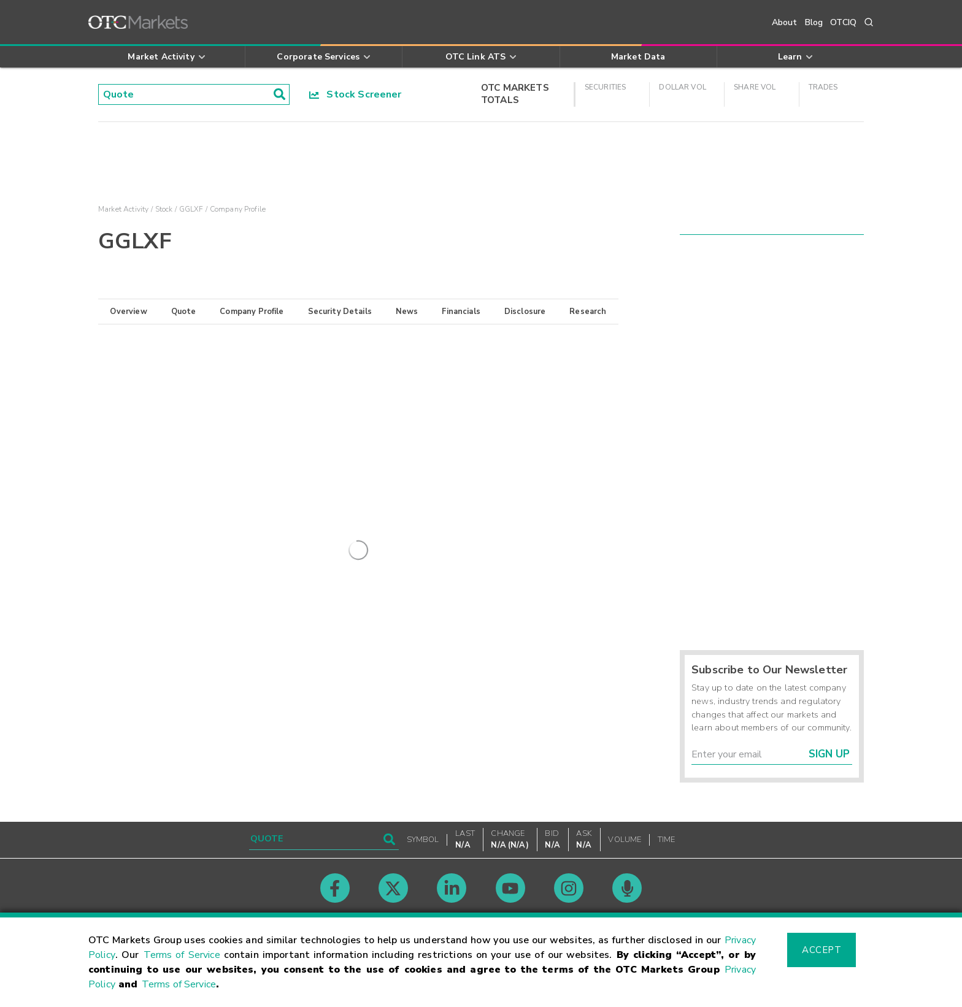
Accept (821, 950)
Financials (461, 311)
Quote (183, 311)
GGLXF (191, 209)
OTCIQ (843, 22)
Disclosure (525, 311)
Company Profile (251, 311)
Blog (814, 22)
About (785, 22)
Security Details (340, 311)
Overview (128, 311)
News (407, 311)
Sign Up (829, 754)
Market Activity (123, 209)
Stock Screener (355, 94)
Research (587, 311)
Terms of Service (182, 955)
